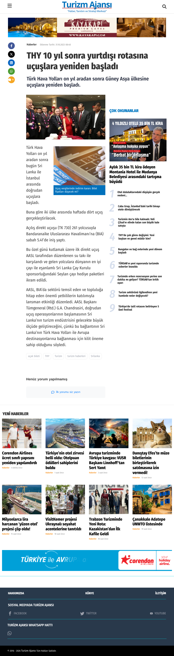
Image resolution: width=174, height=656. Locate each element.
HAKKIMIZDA (16, 593)
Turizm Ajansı (28, 650)
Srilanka (95, 356)
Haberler (32, 44)
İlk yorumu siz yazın (65, 392)
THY (47, 356)
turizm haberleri (76, 356)
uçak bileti (34, 356)
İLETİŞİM (160, 593)
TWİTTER (88, 613)
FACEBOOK (17, 613)
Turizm (58, 356)
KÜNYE (89, 593)
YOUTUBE (158, 613)
